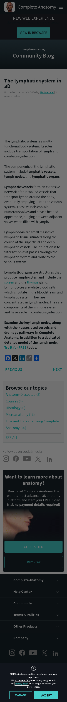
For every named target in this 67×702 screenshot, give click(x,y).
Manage (21, 695)
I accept (46, 695)
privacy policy (21, 683)
